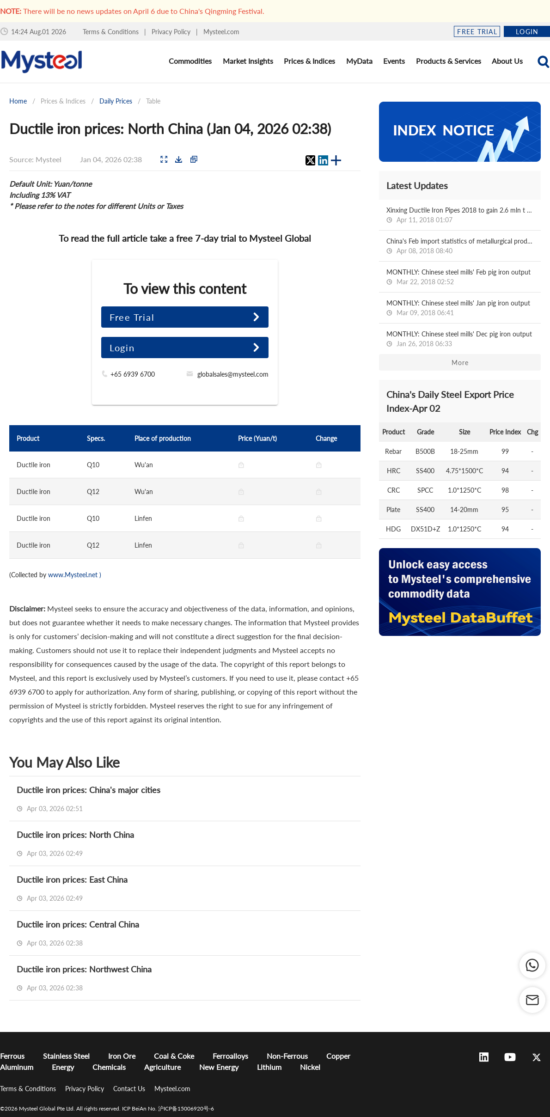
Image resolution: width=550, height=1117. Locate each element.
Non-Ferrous (287, 1055)
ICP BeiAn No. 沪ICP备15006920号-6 (168, 1108)
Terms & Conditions (112, 32)
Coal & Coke (174, 1055)
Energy (63, 1066)
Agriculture (162, 1066)
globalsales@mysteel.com (233, 374)
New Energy (218, 1066)
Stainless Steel (66, 1055)
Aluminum (16, 1066)
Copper (338, 1055)
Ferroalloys (230, 1055)
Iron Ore (121, 1055)
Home (18, 101)
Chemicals (109, 1066)
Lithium (269, 1066)
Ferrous (12, 1055)
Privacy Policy (172, 32)
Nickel (310, 1066)
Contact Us (130, 1089)
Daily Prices (115, 101)
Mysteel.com (221, 32)
